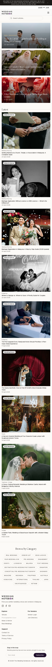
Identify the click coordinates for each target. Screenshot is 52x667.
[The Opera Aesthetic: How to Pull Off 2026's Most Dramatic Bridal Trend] (26, 368)
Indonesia (19, 575)
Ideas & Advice (40, 555)
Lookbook (18, 563)
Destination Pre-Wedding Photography (19, 567)
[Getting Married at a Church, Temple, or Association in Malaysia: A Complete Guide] (26, 130)
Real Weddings (11, 555)
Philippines (32, 575)
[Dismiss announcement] (48, 3)
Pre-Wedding (29, 559)
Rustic (3, 434)
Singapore (44, 567)
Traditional (4, 482)
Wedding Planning (7, 150)
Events (6, 563)
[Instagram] (3, 606)
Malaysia (29, 563)
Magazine (7, 575)
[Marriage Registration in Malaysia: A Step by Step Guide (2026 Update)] (26, 227)
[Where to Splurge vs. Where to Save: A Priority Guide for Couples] (26, 273)
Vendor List (26, 555)
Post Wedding (42, 563)
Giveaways (43, 571)
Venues (4, 615)
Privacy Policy (7, 638)
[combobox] (26, 18)
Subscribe (40, 655)
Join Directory (32, 618)
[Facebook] (6, 606)
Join (47, 7)
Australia (44, 575)
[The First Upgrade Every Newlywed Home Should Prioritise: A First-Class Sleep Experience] (26, 319)
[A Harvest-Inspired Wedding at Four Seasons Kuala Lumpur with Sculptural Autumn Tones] (26, 414)
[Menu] (48, 13)
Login (40, 7)
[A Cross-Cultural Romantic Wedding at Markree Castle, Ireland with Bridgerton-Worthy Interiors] (26, 462)
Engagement (43, 559)
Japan (46, 579)
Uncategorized (21, 583)
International (22, 579)
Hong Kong (8, 579)
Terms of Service (7, 635)
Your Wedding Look (11, 559)
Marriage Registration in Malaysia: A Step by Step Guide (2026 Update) (25, 249)
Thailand (35, 579)
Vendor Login (32, 615)
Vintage (10, 482)
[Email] (9, 606)
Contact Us (5, 632)
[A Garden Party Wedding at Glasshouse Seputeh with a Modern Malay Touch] (26, 510)
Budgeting (4, 293)
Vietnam (34, 583)
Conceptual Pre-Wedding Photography (20, 571)
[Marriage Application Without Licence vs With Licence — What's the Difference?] (26, 179)
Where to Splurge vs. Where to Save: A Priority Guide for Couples (23, 295)
